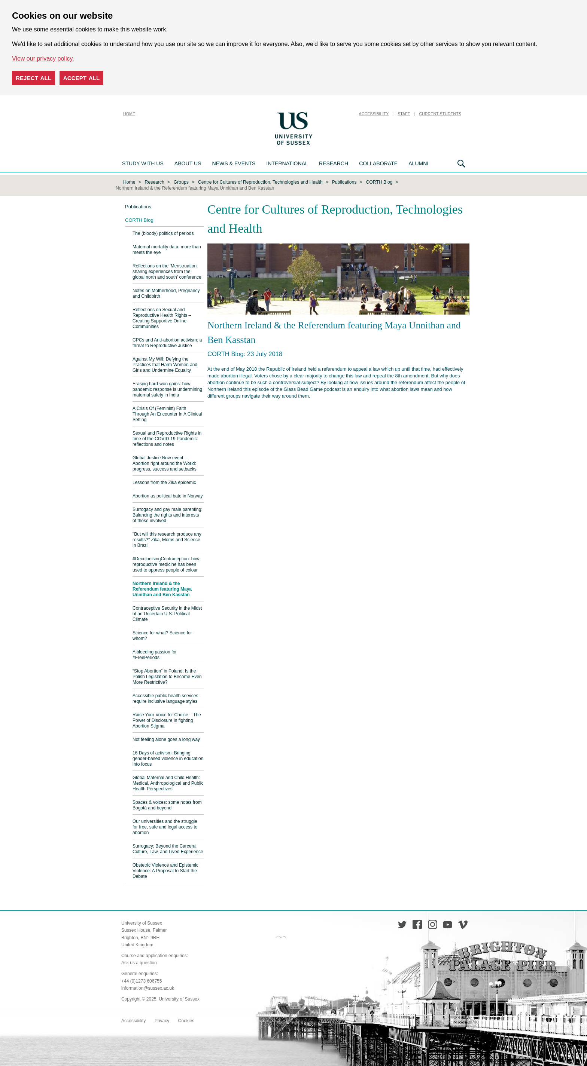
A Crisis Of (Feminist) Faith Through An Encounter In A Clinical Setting (167, 413)
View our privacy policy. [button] (43, 58)
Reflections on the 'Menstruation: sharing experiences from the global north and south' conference (167, 271)
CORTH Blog (379, 181)
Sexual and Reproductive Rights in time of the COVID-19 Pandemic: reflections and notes (167, 438)
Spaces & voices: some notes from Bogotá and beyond (167, 804)
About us (187, 163)
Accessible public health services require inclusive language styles (165, 697)
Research (333, 163)
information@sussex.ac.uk (147, 987)
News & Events (234, 163)
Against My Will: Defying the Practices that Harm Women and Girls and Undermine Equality (165, 364)
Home (129, 113)
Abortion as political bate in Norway (168, 495)
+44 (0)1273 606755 (141, 980)
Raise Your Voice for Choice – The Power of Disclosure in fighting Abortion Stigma (167, 719)
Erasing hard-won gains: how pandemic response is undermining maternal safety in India (167, 388)
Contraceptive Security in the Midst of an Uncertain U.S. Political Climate (167, 613)
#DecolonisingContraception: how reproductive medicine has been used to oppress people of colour (166, 563)
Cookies (186, 1020)
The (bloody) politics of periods (163, 232)
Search (461, 164)
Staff (404, 113)
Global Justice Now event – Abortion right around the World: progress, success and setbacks (165, 462)
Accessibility (374, 113)
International (287, 163)
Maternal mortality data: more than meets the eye (167, 248)
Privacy (162, 1020)
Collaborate (378, 163)
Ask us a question (139, 962)
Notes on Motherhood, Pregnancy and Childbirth (166, 292)
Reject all (33, 78)
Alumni (418, 163)
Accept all (81, 78)
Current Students (440, 113)
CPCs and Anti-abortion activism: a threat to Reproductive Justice (167, 342)
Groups (181, 181)
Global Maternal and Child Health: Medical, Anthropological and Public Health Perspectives (168, 782)
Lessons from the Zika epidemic (164, 481)
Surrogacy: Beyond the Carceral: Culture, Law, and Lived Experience (168, 848)
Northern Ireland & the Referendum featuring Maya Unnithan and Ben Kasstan (162, 588)
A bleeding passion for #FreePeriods (155, 654)
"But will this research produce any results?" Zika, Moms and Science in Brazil (167, 539)
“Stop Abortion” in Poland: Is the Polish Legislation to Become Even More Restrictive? (167, 676)
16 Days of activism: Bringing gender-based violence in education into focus (168, 758)
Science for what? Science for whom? (162, 635)
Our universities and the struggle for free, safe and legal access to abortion (165, 826)
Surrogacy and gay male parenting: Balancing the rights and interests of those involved (168, 514)
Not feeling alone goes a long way (166, 738)
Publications (344, 181)
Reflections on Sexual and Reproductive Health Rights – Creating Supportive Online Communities (162, 317)
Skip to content (333, 113)
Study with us (143, 163)
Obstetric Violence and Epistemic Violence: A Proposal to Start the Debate (165, 870)
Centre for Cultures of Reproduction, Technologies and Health (260, 181)
